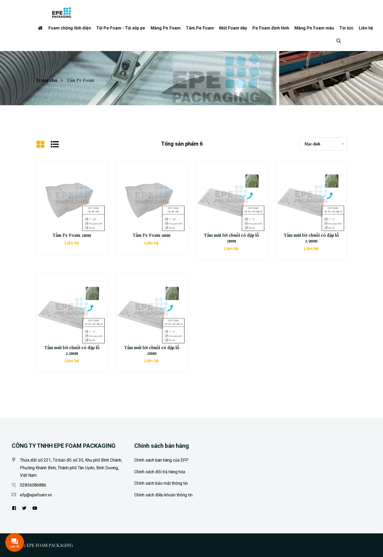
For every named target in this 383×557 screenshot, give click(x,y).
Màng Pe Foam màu (314, 28)
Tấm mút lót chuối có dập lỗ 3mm (231, 237)
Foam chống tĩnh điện (69, 28)
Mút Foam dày (233, 28)
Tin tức (346, 28)
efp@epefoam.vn (36, 494)
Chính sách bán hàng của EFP (161, 460)
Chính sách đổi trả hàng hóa (159, 471)
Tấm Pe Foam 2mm (72, 235)
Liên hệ (366, 28)
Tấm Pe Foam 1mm (151, 235)
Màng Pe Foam (166, 28)
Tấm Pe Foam (200, 28)
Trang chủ (46, 80)
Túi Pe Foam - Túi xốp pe (120, 28)
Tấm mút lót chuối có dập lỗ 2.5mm (311, 237)
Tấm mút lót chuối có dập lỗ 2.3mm (71, 350)
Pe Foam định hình (270, 28)
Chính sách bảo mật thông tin (161, 483)
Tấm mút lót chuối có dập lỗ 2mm (151, 350)
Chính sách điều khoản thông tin (163, 494)
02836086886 (33, 485)
